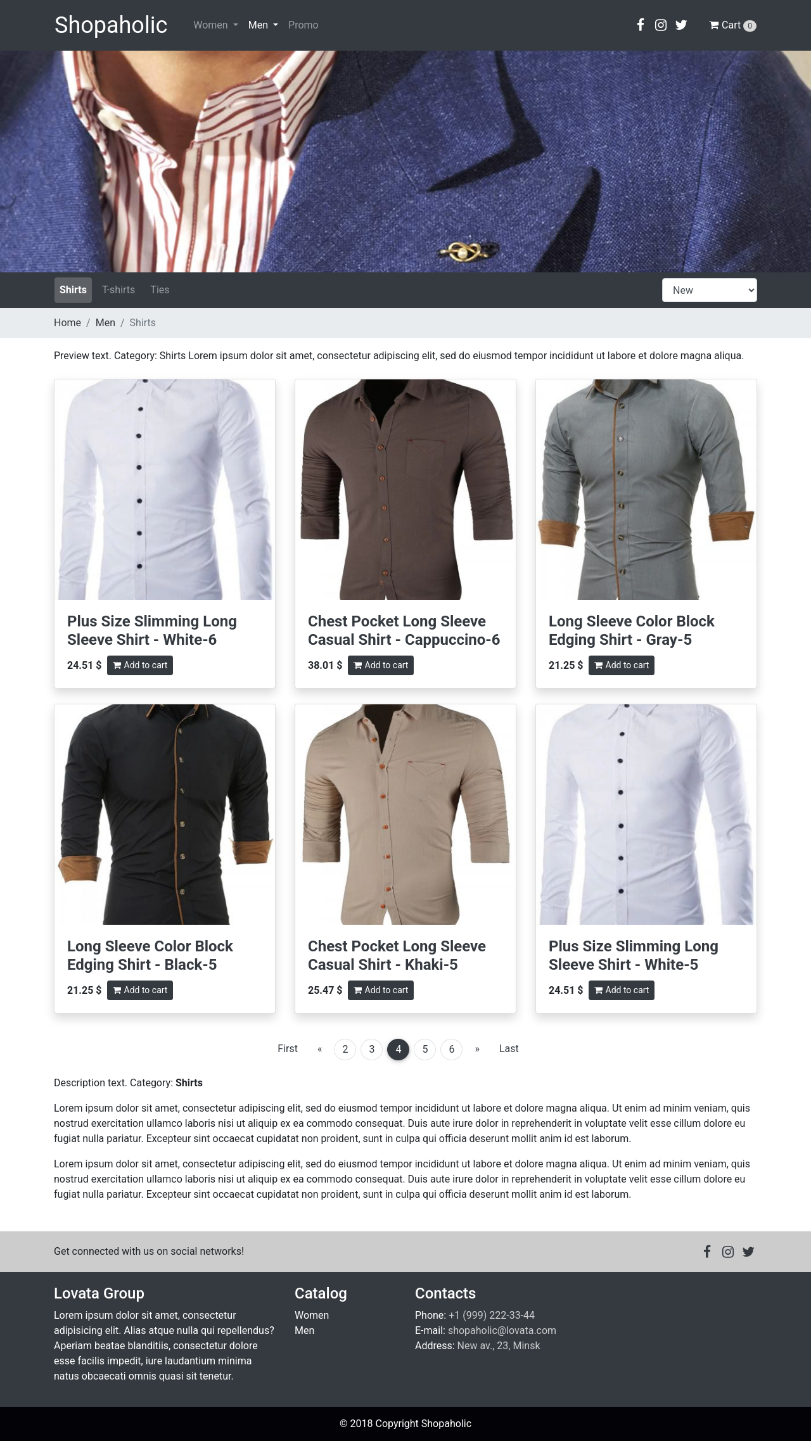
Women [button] (211, 25)
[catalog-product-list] (709, 290)
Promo (303, 25)
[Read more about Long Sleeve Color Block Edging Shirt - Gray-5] (646, 489)
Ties (159, 290)
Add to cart (140, 665)
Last (509, 1049)
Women (312, 1315)
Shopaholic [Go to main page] (110, 25)
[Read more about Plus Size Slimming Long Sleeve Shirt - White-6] (164, 489)
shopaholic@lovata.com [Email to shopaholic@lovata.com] (502, 1330)
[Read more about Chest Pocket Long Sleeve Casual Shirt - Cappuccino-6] (405, 489)
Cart (733, 25)
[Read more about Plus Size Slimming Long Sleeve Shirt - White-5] (646, 814)
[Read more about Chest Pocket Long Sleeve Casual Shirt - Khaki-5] (405, 814)
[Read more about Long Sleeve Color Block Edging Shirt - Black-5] (164, 814)
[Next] (477, 1049)
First (288, 1049)
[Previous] (320, 1049)
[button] (640, 25)
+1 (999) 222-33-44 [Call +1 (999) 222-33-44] (492, 1315)
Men (105, 323)
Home (67, 323)
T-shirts (118, 290)
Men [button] (259, 25)
